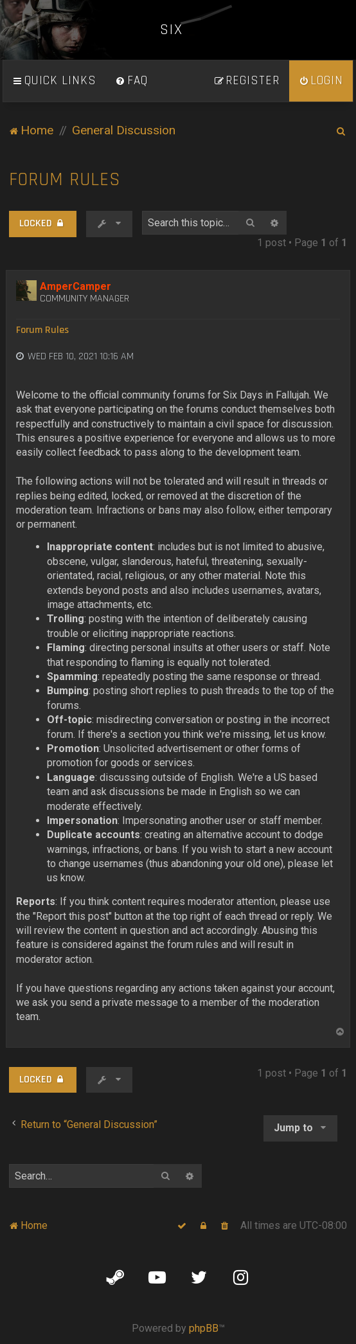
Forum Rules (65, 180)
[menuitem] (131, 81)
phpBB (203, 1328)
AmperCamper (75, 286)
